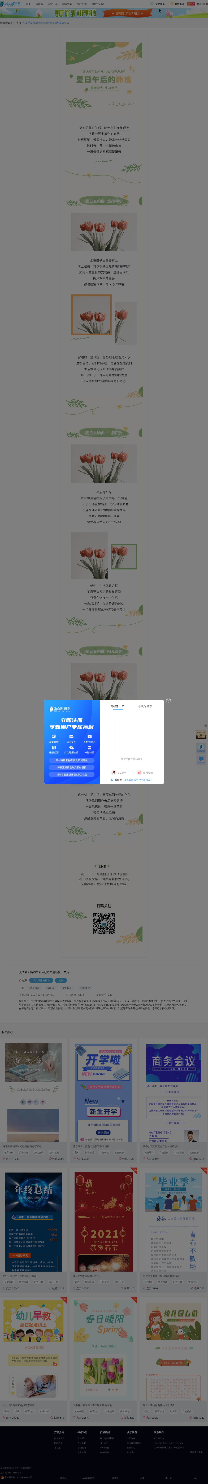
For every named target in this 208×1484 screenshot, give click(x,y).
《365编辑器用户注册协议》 (137, 780)
